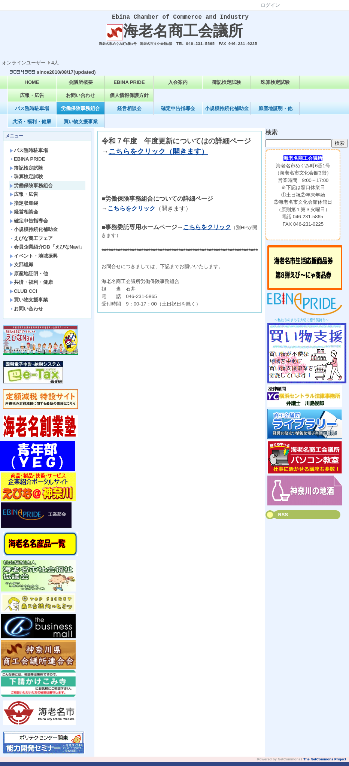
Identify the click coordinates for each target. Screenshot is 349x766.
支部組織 (21, 268)
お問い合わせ (80, 99)
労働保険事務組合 (80, 112)
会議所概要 (81, 86)
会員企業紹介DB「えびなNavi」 (47, 251)
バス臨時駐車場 (32, 112)
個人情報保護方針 (129, 99)
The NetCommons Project (324, 763)
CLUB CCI (23, 295)
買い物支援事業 (81, 125)
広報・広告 (32, 99)
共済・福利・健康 (31, 125)
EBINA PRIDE (129, 86)
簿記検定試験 (226, 86)
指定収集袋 (24, 207)
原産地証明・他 (275, 112)
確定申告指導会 (178, 112)
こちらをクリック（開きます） (158, 155)
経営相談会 (129, 112)
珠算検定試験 (275, 86)
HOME (32, 86)
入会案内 (178, 86)
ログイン (270, 5)
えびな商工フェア (31, 242)
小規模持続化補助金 (227, 112)
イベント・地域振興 (34, 260)
